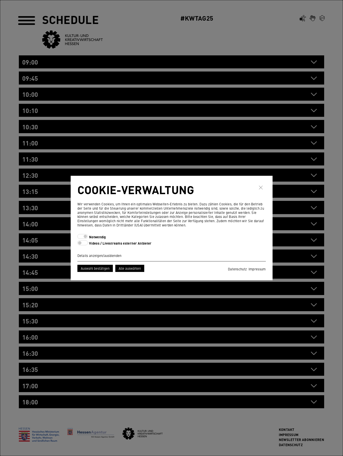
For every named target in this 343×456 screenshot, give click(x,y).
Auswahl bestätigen (95, 268)
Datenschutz (237, 269)
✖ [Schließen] (261, 187)
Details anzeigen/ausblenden (99, 255)
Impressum (257, 269)
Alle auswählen (130, 268)
